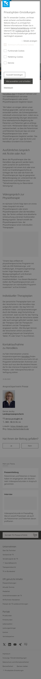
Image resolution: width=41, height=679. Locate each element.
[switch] (29, 41)
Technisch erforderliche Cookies (21, 45)
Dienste (11, 63)
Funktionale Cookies (16, 51)
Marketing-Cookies (15, 57)
